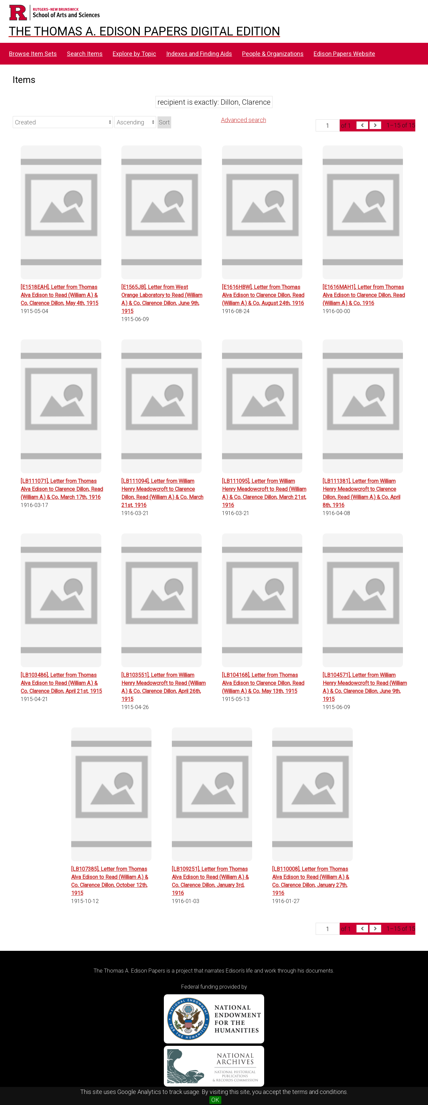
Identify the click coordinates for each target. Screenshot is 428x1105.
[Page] (328, 125)
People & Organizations (273, 53)
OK (215, 1099)
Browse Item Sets (33, 53)
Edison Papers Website (344, 53)
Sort (164, 122)
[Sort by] (63, 122)
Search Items (85, 53)
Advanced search (243, 119)
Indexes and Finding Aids (199, 53)
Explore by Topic (134, 53)
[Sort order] (135, 122)
